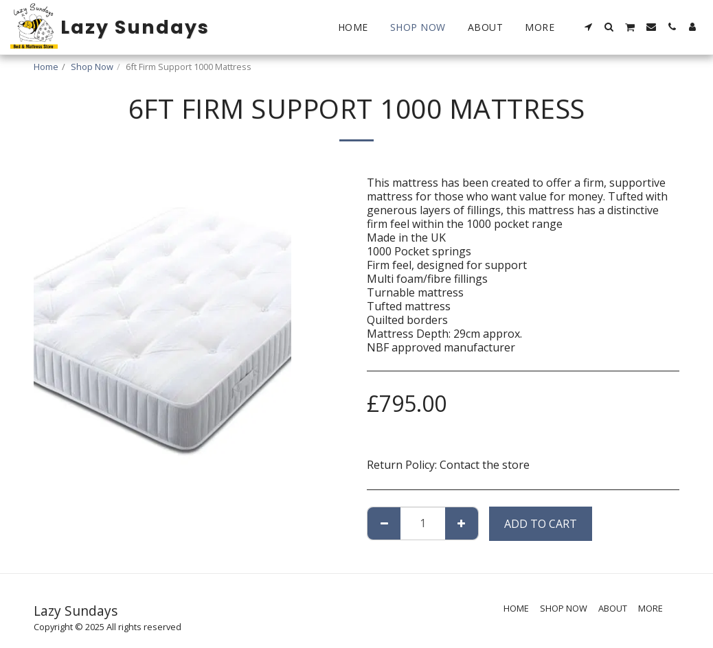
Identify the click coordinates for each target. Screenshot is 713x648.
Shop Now (92, 66)
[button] (588, 27)
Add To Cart (540, 523)
